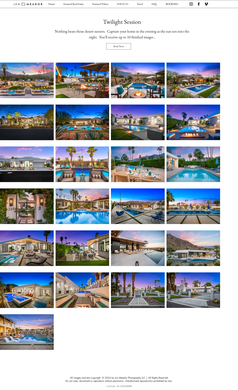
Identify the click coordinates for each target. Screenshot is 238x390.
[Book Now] (118, 46)
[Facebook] (198, 4)
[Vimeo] (206, 4)
